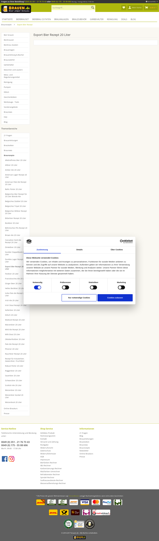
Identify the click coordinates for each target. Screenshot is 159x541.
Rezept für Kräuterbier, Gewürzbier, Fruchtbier (14, 359)
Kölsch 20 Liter (11, 315)
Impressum (45, 459)
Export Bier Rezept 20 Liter (14, 267)
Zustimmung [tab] (42, 250)
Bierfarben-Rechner (48, 462)
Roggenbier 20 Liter (13, 371)
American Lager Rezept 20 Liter (16, 176)
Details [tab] (79, 250)
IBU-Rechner (45, 465)
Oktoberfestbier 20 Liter (15, 339)
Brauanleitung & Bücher (14, 55)
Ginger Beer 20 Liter (13, 283)
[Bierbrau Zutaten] (42, 19)
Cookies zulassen (115, 298)
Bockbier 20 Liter (12, 223)
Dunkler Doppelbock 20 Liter (14, 253)
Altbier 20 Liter (11, 165)
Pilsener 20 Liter (12, 349)
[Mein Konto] (135, 7)
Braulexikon (9, 145)
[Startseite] (8, 19)
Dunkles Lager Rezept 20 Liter (15, 260)
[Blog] (133, 19)
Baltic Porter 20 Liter (13, 189)
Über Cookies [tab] (117, 250)
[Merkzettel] (123, 7)
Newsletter (84, 450)
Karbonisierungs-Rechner (51, 468)
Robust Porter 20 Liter (14, 366)
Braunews (8, 112)
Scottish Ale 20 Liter (13, 385)
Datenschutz (45, 450)
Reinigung (8, 82)
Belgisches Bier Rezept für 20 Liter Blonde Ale (16, 195)
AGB (42, 456)
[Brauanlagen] (61, 19)
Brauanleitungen (11, 140)
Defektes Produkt (47, 433)
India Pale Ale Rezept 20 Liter (15, 294)
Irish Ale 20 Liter (12, 300)
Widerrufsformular (48, 453)
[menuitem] (73, 8)
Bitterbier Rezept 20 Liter (15, 218)
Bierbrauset (9, 40)
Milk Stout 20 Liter (12, 334)
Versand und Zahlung (49, 442)
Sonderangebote (11, 107)
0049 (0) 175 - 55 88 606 (61, 1)
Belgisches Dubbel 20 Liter (16, 201)
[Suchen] (92, 7)
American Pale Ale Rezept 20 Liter (15, 183)
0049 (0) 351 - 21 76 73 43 (35, 1)
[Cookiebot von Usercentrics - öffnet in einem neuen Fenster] (122, 241)
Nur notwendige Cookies (79, 298)
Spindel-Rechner (47, 477)
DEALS (6, 92)
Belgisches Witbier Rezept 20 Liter (16, 212)
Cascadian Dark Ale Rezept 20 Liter (13, 241)
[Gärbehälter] (96, 19)
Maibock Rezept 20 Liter (15, 320)
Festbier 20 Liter (12, 274)
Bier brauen (9, 35)
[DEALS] (124, 19)
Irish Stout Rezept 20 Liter (16, 305)
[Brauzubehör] (79, 19)
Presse (6, 413)
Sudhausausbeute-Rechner (51, 480)
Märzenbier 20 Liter (13, 324)
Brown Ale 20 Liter (12, 235)
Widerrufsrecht (46, 448)
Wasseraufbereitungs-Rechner (53, 483)
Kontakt (43, 439)
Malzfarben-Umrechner (50, 471)
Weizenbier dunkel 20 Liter (14, 396)
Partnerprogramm (47, 436)
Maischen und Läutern (13, 70)
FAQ (5, 117)
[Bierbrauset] (22, 19)
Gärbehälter (9, 65)
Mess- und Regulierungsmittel (12, 76)
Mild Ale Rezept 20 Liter (15, 329)
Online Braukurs (11, 408)
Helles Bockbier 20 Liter (15, 288)
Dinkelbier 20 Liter (12, 247)
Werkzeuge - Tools (11, 102)
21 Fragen (8, 135)
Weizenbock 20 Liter (13, 402)
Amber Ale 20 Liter (12, 170)
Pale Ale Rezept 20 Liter (15, 344)
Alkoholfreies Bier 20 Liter (15, 160)
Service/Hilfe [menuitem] (151, 1)
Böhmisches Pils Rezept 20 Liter (16, 229)
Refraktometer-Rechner (50, 474)
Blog (5, 122)
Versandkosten (74, 496)
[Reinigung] (112, 19)
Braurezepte (9, 155)
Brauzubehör (9, 60)
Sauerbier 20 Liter (12, 375)
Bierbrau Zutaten (11, 45)
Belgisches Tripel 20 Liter (15, 206)
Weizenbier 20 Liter (13, 390)
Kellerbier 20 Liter (12, 310)
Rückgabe (44, 445)
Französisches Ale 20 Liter (16, 278)
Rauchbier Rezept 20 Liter (16, 354)
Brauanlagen (9, 50)
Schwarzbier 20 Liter (13, 380)
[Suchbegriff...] (73, 7)
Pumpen (7, 87)
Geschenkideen (10, 97)
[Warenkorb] (151, 7)
